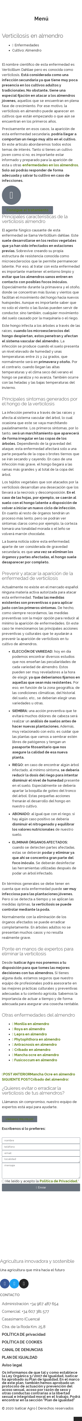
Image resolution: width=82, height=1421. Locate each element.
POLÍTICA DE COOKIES (22, 1342)
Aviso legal (12, 1365)
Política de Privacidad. (59, 1181)
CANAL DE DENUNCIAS (22, 1349)
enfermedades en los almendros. (50, 165)
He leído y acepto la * (42, 1181)
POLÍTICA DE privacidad (23, 1334)
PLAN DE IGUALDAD (19, 1357)
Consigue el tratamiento (27, 210)
